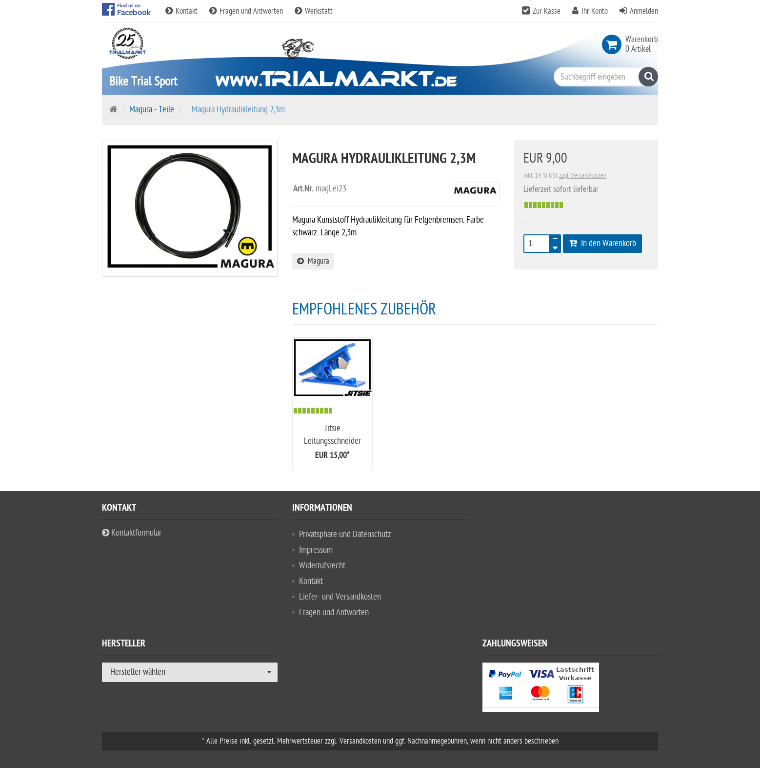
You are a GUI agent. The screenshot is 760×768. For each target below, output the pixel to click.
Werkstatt (314, 11)
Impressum (316, 550)
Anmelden (644, 11)
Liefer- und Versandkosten (340, 597)
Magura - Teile (151, 109)
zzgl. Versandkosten (582, 175)
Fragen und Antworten (247, 11)
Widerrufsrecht (322, 565)
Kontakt (182, 11)
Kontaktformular (131, 533)
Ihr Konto (594, 11)
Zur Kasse (546, 11)
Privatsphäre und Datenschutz (345, 534)
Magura (313, 261)
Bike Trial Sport (143, 81)
